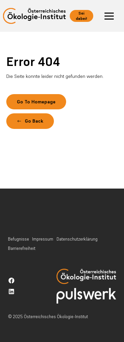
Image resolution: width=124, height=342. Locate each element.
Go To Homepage (36, 102)
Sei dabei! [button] (81, 16)
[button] (109, 16)
